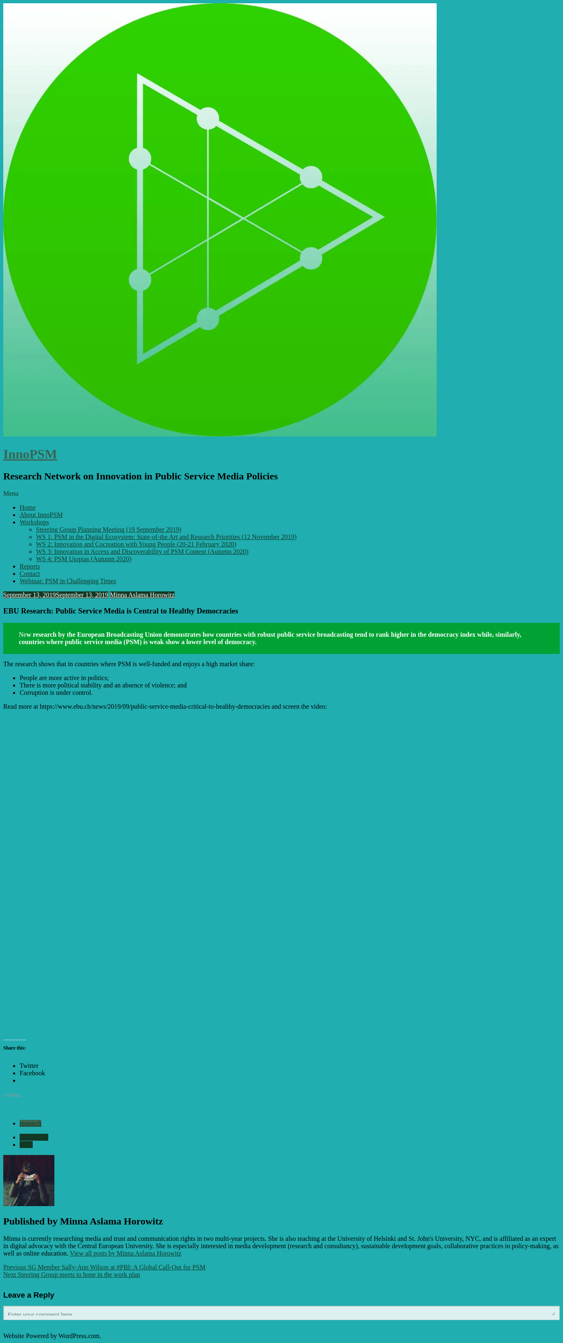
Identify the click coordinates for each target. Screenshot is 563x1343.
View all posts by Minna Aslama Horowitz (126, 1253)
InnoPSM (30, 454)
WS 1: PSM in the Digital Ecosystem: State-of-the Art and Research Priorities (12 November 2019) (166, 536)
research (30, 1123)
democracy (34, 1137)
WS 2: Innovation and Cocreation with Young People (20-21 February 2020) (136, 544)
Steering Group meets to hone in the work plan (71, 1274)
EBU (26, 1144)
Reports (30, 566)
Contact (30, 573)
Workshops (34, 522)
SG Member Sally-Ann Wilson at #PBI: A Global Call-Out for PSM (104, 1267)
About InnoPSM (41, 514)
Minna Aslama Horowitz (142, 594)
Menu (10, 493)
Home (28, 507)
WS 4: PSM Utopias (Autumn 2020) (83, 558)
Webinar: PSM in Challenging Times (68, 580)
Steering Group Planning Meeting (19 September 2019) (109, 529)
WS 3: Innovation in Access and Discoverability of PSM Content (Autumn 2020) (142, 551)
